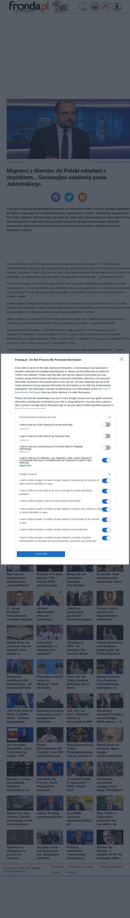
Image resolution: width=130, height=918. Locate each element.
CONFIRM (41, 554)
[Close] (123, 360)
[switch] (106, 424)
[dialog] (65, 459)
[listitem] (65, 417)
